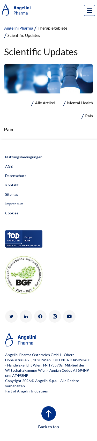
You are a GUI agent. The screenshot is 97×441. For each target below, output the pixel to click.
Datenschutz (15, 175)
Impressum (14, 203)
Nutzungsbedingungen (23, 157)
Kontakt (12, 185)
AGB (9, 166)
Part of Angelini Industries (26, 391)
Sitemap (11, 194)
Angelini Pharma (18, 27)
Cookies (11, 213)
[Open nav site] (89, 10)
